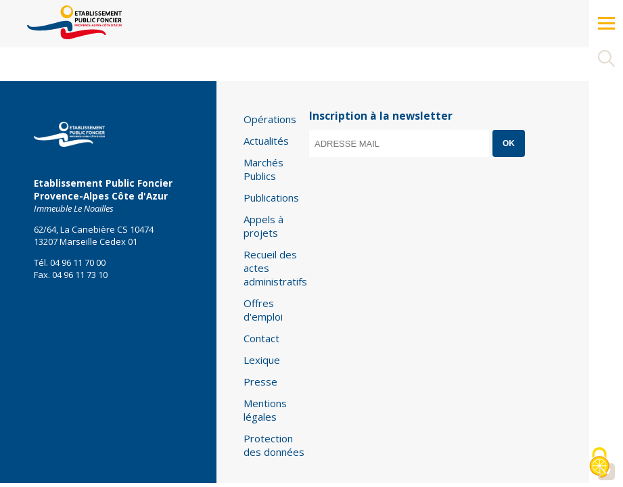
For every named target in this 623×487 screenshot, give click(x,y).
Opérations (270, 119)
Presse (260, 381)
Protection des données (274, 445)
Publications (271, 197)
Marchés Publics (263, 169)
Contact (261, 338)
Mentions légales (265, 409)
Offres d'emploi (263, 309)
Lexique (262, 360)
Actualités (266, 140)
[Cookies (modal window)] (599, 463)
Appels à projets (263, 225)
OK (509, 143)
